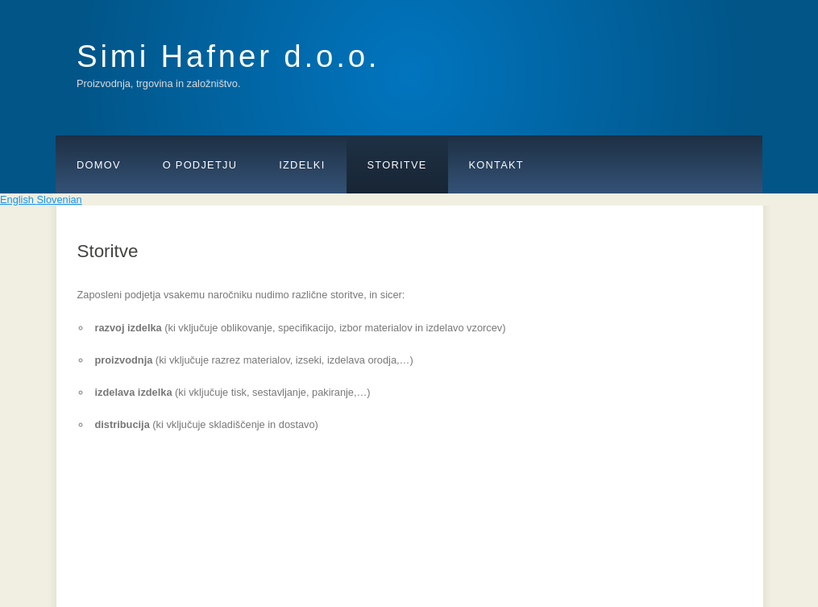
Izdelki (302, 165)
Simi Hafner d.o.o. (228, 56)
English (18, 199)
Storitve (397, 165)
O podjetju (200, 165)
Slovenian (59, 199)
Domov (99, 165)
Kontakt (496, 165)
